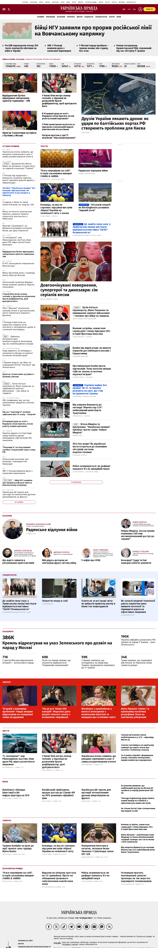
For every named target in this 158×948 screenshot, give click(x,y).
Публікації (50, 17)
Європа (47, 2)
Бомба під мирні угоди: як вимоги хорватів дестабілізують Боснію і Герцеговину (92, 350)
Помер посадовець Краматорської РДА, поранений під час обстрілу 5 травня (133, 48)
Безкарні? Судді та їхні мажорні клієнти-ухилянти (136, 561)
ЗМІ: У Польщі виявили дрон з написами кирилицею (59, 48)
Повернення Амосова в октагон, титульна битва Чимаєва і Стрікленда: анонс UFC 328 (97, 850)
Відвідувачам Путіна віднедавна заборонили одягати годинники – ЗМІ (16, 98)
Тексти (44, 146)
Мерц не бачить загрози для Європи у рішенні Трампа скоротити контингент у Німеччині (17, 215)
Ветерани (122, 2)
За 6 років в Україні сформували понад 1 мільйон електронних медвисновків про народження (137, 757)
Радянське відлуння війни (93, 170)
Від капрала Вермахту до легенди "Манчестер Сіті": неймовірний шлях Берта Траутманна (88, 408)
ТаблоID (6, 682)
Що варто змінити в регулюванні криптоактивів (18, 561)
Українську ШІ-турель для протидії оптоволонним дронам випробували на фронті (18, 494)
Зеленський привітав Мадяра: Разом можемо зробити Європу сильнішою (18, 284)
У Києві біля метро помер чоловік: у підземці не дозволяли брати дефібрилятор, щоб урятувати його (56, 762)
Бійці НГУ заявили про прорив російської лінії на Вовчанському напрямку (93, 30)
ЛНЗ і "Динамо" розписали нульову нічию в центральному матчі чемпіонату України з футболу (18, 312)
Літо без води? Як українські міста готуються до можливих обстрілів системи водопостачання (90, 448)
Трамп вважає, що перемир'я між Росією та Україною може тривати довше (136, 663)
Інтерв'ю (71, 17)
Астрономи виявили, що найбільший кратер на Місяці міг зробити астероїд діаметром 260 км (137, 789)
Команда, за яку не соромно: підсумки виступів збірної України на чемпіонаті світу (58, 848)
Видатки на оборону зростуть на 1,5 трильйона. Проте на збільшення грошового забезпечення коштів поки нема (59, 878)
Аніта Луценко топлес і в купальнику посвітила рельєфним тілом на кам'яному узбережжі (135, 713)
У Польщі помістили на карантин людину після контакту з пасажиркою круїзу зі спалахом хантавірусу (18, 326)
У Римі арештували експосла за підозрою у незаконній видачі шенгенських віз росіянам (58, 127)
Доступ (107, 2)
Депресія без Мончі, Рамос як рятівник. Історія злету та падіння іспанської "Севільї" (18, 166)
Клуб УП (114, 2)
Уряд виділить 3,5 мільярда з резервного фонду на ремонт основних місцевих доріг (17, 353)
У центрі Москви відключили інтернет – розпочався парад (18, 661)
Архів (118, 17)
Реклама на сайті (25, 941)
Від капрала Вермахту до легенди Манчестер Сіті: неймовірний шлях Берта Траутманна (138, 849)
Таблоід (80, 2)
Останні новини (10, 146)
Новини (40, 17)
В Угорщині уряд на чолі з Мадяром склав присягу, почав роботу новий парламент (58, 116)
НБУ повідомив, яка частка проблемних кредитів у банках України (18, 402)
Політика (25, 2)
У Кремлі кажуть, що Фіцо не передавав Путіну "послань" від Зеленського (18, 365)
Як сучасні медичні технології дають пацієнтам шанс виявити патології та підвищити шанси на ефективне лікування (138, 606)
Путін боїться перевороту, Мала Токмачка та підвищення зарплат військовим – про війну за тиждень (18, 388)
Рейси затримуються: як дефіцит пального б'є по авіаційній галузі (92, 467)
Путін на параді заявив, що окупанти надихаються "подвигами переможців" (56, 663)
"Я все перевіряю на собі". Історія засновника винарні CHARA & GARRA (56, 173)
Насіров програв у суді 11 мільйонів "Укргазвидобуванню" (59, 136)
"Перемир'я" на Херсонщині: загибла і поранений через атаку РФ (18, 449)
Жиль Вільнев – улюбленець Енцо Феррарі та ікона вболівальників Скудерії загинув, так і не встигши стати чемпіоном (137, 838)
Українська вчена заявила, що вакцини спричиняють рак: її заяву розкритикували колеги (17, 154)
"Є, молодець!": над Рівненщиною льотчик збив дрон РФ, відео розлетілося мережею (16, 241)
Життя (41, 2)
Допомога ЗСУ (131, 2)
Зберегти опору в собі (55, 600)
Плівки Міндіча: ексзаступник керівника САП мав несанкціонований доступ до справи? (138, 534)
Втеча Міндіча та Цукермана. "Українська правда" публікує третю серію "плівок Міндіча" (91, 428)
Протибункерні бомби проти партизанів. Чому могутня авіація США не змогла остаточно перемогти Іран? (92, 370)
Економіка (33, 2)
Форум (101, 2)
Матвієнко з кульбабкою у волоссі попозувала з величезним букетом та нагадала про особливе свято (98, 713)
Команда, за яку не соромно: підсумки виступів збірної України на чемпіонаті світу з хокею (56, 209)
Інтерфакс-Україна (70, 944)
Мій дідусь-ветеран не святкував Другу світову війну (59, 561)
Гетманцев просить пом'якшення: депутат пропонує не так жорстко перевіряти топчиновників (136, 877)
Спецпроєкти (101, 17)
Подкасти (88, 17)
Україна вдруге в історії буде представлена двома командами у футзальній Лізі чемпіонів (17, 437)
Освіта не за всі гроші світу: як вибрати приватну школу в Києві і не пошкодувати (98, 603)
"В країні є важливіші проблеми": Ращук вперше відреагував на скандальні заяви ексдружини (17, 713)
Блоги (74, 2)
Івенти (79, 17)
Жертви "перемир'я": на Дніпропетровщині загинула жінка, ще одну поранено (17, 228)
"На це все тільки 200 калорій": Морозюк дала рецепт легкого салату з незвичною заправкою (56, 713)
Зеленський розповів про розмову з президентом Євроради (15, 461)
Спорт (62, 2)
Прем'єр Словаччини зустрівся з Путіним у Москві (19, 134)
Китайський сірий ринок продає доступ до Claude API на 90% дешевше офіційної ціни (58, 794)
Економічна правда (12, 868)
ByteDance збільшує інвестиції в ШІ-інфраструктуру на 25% (16, 792)
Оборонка (55, 2)
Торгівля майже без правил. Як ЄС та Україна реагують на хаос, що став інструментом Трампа (90, 389)
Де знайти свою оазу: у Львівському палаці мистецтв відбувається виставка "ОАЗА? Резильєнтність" (92, 228)
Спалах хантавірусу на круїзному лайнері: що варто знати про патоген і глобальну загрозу (137, 747)
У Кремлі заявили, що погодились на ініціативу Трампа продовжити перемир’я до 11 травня (98, 664)
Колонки (61, 17)
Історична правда (91, 2)
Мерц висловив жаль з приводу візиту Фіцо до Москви (18, 274)
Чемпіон (6, 820)
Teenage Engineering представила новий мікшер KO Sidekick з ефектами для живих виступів (137, 800)
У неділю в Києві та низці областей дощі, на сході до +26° (18, 203)
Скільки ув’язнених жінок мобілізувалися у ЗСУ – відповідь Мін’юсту (137, 737)
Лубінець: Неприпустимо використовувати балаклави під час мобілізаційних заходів (17, 340)
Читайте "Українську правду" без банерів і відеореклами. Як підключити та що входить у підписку (18, 192)
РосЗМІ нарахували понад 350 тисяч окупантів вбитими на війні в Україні (21, 48)
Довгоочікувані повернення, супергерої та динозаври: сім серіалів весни (69, 290)
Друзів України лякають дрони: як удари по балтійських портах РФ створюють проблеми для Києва (115, 123)
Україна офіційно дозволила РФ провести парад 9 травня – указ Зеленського (138, 642)
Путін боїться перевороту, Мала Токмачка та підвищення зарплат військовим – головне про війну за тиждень (91, 311)
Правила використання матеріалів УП (34, 947)
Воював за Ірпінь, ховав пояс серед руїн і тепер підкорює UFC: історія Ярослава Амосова (92, 331)
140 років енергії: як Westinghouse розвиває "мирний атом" (95, 207)
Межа (68, 2)
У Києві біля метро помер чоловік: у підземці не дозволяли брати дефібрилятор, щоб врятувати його (59, 101)
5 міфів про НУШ (90, 560)
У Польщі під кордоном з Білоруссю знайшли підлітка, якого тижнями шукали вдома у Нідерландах (18, 179)
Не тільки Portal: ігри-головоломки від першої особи (138, 809)
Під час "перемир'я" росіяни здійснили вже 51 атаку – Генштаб (18, 413)
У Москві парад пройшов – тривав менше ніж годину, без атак (94, 48)
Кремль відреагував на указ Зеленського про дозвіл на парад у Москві (57, 645)
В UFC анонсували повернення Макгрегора (18, 264)
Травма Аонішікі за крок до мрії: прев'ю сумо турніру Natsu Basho (18, 848)
